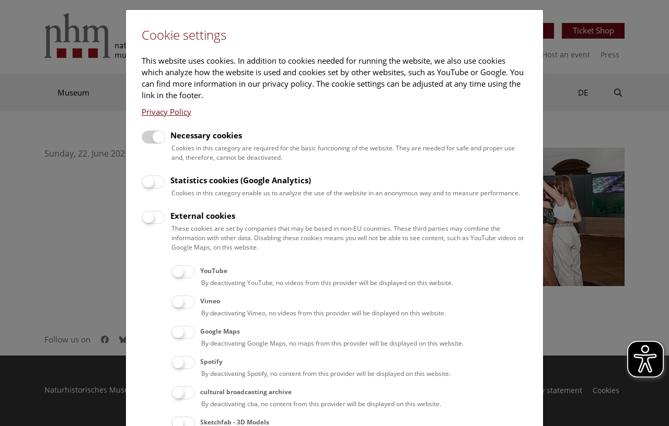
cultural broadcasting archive (246, 391)
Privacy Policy (166, 111)
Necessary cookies (206, 135)
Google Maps (220, 331)
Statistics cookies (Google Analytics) (240, 180)
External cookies (202, 215)
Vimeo (210, 301)
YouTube (213, 270)
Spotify (211, 361)
